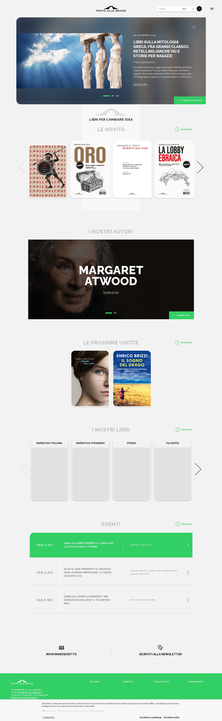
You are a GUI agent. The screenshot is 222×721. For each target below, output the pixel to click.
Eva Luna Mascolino (145, 62)
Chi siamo (95, 682)
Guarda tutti (184, 315)
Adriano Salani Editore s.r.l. (25, 698)
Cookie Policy (49, 717)
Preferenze (65, 711)
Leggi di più (140, 84)
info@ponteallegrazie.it (30, 692)
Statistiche (81, 711)
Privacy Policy (162, 682)
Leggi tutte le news (192, 100)
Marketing (97, 711)
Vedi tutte (186, 129)
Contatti (128, 682)
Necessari (49, 711)
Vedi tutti (186, 429)
